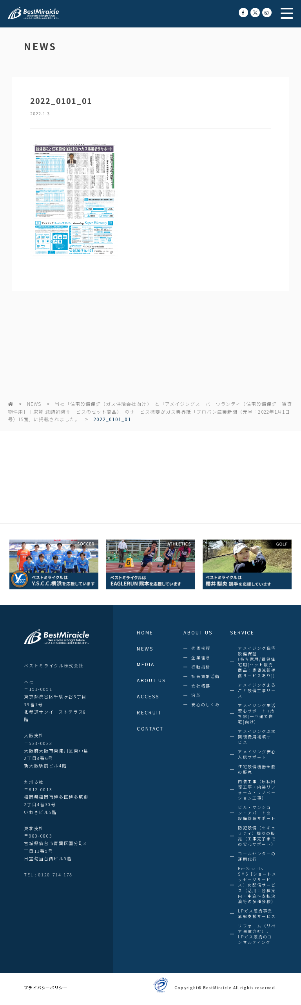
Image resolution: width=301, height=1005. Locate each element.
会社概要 (200, 686)
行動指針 (200, 667)
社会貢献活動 (205, 676)
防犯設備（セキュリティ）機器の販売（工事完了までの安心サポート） (257, 836)
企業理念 (200, 657)
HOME (145, 632)
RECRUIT (149, 712)
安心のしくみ (205, 704)
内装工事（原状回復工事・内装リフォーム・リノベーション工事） (257, 790)
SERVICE (242, 632)
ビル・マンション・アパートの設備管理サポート (257, 813)
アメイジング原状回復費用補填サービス (257, 737)
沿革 (196, 695)
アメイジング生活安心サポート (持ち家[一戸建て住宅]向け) (257, 714)
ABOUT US (151, 680)
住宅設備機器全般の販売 (257, 769)
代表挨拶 (200, 648)
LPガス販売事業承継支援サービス (257, 913)
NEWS (34, 403)
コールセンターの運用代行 (257, 856)
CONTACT (150, 728)
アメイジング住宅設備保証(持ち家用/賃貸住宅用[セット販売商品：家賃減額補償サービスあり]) (257, 661)
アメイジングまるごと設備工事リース (257, 690)
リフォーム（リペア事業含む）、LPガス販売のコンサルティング (257, 934)
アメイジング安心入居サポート (257, 754)
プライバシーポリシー (45, 987)
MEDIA (145, 664)
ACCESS (148, 696)
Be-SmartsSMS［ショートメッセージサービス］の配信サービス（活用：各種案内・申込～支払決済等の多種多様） (257, 885)
